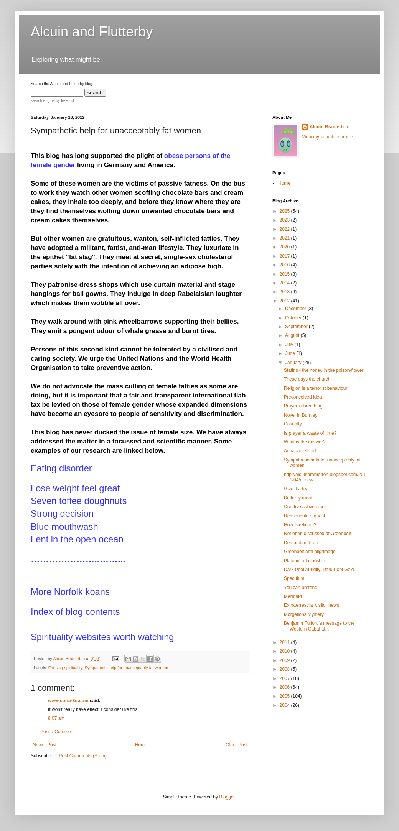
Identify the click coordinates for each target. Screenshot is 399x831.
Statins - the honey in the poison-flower (323, 370)
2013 (285, 291)
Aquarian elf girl (300, 450)
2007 (285, 678)
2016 (285, 265)
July (290, 344)
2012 (285, 301)
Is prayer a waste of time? (310, 433)
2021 (285, 238)
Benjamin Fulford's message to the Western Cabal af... (319, 626)
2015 (285, 274)
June (290, 353)
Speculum (294, 578)
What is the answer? (305, 442)
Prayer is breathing (303, 406)
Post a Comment (57, 731)
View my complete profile (327, 137)
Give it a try (295, 488)
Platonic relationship (304, 560)
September (297, 326)
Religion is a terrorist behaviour (315, 388)
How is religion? (300, 524)
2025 (285, 211)
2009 (285, 660)
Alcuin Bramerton (329, 127)
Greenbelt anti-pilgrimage (310, 551)
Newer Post (44, 744)
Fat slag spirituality (65, 667)
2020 (285, 247)
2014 (285, 283)
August (293, 335)
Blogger (227, 797)
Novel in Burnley (300, 415)
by (64, 101)
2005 (285, 696)
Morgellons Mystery (304, 614)
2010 (285, 651)
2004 (285, 705)
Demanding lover (301, 542)
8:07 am (56, 718)
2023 (285, 220)
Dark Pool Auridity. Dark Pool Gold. (319, 569)
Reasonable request (304, 516)
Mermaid (293, 596)
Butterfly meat (298, 498)
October (294, 317)
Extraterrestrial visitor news (311, 605)
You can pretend (300, 587)
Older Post (236, 744)
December (296, 308)
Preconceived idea (303, 397)
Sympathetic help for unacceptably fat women (126, 667)
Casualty (293, 424)
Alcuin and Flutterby (92, 31)
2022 (285, 229)
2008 (285, 669)
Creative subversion (304, 506)
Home (141, 744)
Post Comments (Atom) (83, 756)
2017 (285, 256)
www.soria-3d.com (68, 700)
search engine (43, 101)
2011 (285, 642)
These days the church (307, 379)
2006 (285, 687)
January (294, 362)
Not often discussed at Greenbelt (317, 533)
